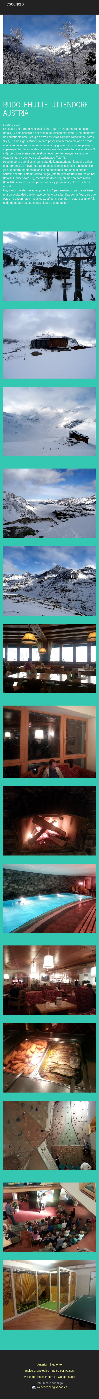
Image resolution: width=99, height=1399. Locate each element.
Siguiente (56, 1364)
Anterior (42, 1364)
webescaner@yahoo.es (49, 1387)
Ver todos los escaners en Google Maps (49, 1376)
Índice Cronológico (37, 1370)
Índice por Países (62, 1370)
